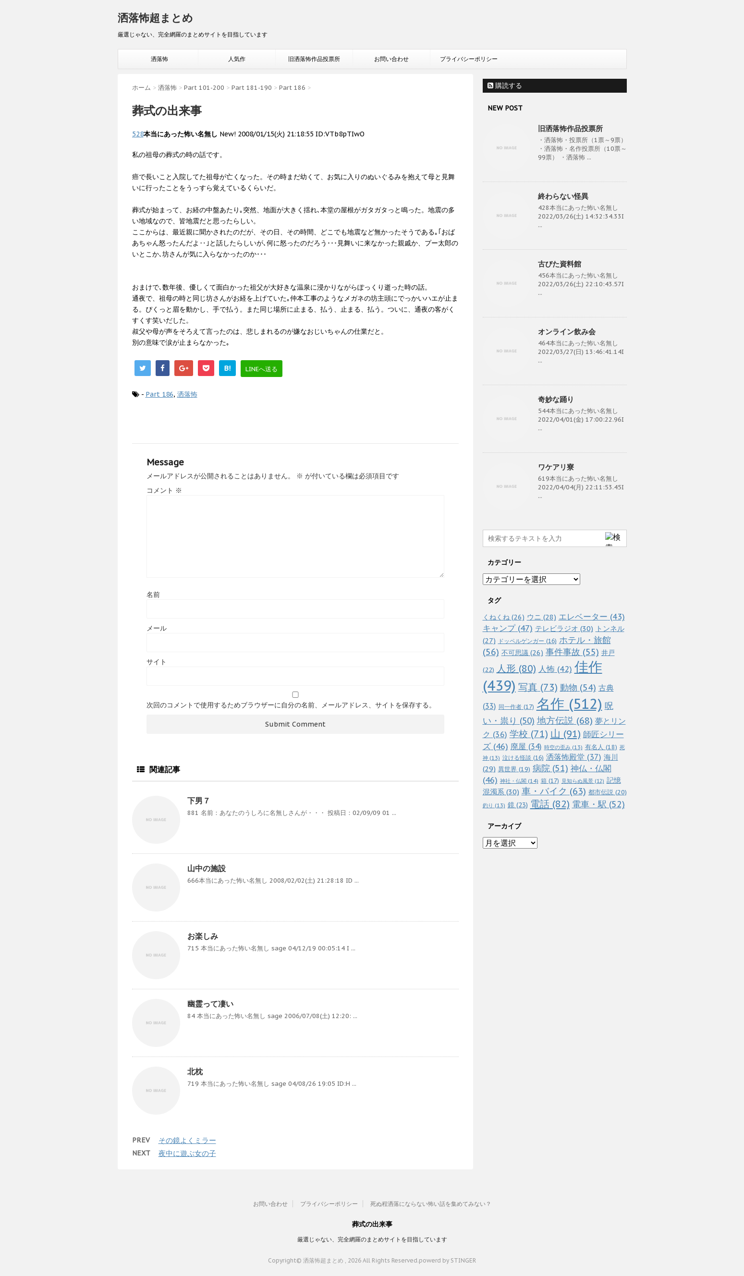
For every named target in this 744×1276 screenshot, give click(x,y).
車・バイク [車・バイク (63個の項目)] (554, 791)
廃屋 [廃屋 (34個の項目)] (526, 746)
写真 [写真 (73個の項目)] (538, 687)
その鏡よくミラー (187, 1140)
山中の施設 (206, 868)
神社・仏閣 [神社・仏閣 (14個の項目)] (519, 780)
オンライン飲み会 (567, 331)
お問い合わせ (391, 58)
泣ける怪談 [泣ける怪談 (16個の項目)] (523, 757)
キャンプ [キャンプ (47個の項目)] (508, 627)
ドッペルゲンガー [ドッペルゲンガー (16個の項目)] (527, 640)
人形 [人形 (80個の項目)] (516, 668)
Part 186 (159, 394)
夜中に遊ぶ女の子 (187, 1153)
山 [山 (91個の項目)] (565, 733)
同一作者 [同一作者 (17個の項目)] (516, 706)
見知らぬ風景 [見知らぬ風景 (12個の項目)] (582, 781)
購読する (505, 85)
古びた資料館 (559, 263)
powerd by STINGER (447, 1260)
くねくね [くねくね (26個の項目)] (503, 616)
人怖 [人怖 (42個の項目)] (555, 669)
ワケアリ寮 (556, 467)
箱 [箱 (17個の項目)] (550, 780)
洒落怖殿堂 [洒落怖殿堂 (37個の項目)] (573, 757)
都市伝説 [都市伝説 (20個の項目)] (607, 792)
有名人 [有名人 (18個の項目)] (601, 747)
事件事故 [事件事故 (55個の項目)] (572, 651)
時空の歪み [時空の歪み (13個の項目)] (563, 747)
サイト (156, 661)
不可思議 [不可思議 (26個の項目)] (522, 652)
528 (138, 134)
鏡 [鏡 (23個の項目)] (518, 805)
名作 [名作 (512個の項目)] (569, 703)
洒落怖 (159, 58)
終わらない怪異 (563, 196)
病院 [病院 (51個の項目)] (550, 768)
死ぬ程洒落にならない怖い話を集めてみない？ (430, 1203)
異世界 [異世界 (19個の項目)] (514, 769)
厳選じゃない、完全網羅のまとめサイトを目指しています (372, 1239)
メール (156, 628)
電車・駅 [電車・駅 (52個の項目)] (598, 804)
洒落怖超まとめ (155, 17)
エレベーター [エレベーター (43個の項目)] (592, 616)
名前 (153, 594)
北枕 (195, 1071)
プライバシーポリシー (469, 58)
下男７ (198, 800)
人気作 (236, 58)
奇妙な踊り (556, 399)
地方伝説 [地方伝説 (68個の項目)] (565, 720)
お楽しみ (202, 936)
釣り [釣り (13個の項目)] (494, 805)
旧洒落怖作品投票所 (314, 58)
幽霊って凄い (210, 1004)
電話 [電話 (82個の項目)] (550, 804)
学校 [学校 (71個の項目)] (529, 734)
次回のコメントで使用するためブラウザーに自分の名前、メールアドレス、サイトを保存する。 (291, 705)
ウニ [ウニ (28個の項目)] (541, 616)
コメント (164, 490)
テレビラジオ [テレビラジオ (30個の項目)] (564, 628)
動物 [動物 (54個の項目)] (578, 687)
